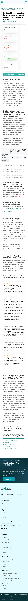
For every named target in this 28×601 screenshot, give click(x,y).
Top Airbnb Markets (6, 575)
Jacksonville (22, 8)
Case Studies (5, 583)
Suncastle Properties (10, 448)
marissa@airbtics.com (6, 523)
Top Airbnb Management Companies (10, 578)
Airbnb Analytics (6, 539)
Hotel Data (4, 550)
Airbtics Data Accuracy (7, 559)
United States (11, 8)
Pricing (3, 512)
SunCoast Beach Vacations (10, 21)
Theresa (7, 446)
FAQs (3, 515)
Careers (4, 564)
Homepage (4, 8)
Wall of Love (5, 585)
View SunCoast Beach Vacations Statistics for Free (14, 74)
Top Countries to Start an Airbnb (9, 573)
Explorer (4, 537)
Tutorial (3, 506)
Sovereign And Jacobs (11, 440)
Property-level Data (6, 547)
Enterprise (4, 552)
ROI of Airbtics (5, 561)
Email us (4, 517)
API (3, 545)
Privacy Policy (4, 599)
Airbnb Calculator (6, 542)
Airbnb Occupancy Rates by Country (10, 580)
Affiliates (4, 566)
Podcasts (4, 588)
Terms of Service (14, 599)
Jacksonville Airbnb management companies (13, 438)
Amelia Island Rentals (10, 444)
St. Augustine (8, 211)
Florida (17, 8)
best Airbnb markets (14, 208)
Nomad (7, 442)
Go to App (4, 503)
